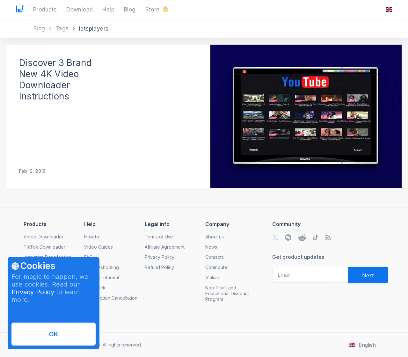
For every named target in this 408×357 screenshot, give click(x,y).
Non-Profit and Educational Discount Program (227, 293)
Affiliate (213, 277)
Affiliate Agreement (165, 247)
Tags (62, 28)
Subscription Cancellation (110, 298)
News (211, 247)
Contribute (216, 267)
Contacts (214, 257)
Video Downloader (43, 236)
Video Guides (98, 247)
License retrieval (101, 277)
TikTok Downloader (44, 247)
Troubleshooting (101, 267)
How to (91, 236)
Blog (40, 28)
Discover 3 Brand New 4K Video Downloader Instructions (55, 79)
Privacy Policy (32, 292)
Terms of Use (159, 236)
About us (214, 236)
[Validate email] (368, 275)
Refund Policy (159, 267)
